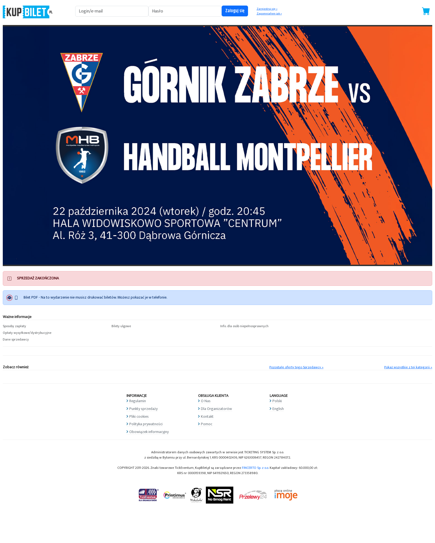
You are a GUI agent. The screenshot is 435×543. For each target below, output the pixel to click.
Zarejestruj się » (267, 8)
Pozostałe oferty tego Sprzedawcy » (296, 367)
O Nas (206, 401)
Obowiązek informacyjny (149, 432)
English (278, 409)
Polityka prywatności (146, 424)
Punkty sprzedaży (143, 409)
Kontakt (207, 416)
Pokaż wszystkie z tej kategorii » (408, 367)
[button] (54, 326)
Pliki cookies (139, 416)
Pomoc (206, 424)
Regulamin (137, 401)
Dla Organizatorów (216, 409)
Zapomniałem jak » (269, 13)
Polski (277, 401)
